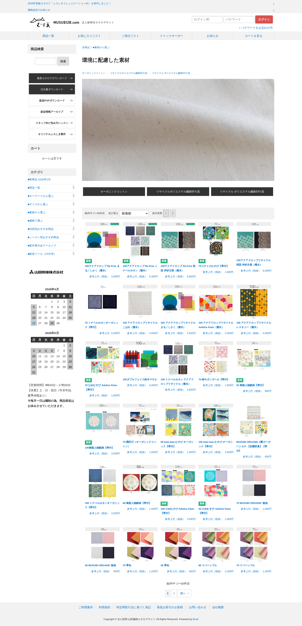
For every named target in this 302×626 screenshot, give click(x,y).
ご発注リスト (130, 35)
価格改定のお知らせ (39, 9)
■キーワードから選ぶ (41, 196)
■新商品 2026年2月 (39, 179)
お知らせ (212, 35)
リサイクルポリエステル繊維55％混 (128, 73)
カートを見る (253, 35)
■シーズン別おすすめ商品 (43, 237)
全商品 (86, 47)
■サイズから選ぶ (38, 204)
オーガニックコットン (93, 73)
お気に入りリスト (89, 35)
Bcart (196, 619)
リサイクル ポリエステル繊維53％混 (171, 73)
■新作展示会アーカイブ (42, 245)
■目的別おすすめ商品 (41, 229)
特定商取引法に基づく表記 (133, 607)
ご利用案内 (85, 607)
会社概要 (218, 607)
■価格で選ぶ (35, 220)
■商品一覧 (34, 187)
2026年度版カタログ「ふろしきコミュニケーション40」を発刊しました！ (69, 3)
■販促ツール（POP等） (42, 253)
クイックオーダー (171, 35)
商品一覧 (48, 35)
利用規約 (104, 607)
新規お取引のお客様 (170, 607)
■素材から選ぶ (101, 47)
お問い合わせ (197, 607)
